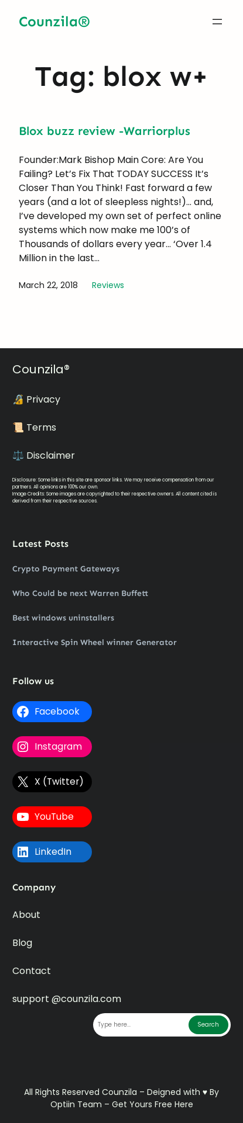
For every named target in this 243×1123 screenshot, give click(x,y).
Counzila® (54, 21)
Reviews (108, 285)
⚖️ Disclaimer (43, 455)
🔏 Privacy (36, 399)
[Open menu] (217, 22)
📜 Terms (34, 427)
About (26, 914)
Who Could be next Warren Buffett (80, 593)
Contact (31, 971)
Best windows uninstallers (63, 618)
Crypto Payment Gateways (65, 569)
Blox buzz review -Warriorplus (104, 131)
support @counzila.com (66, 999)
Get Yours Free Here (152, 1104)
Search (208, 1024)
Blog (22, 942)
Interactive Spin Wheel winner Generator (94, 642)
